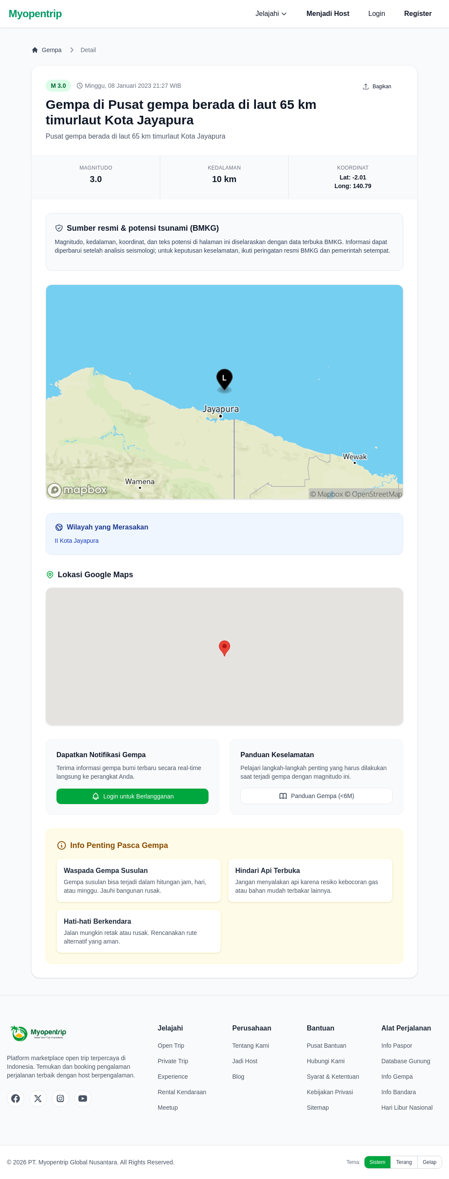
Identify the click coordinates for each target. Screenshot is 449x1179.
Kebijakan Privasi (330, 1092)
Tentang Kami (250, 1045)
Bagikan (376, 86)
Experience (173, 1076)
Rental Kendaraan (182, 1092)
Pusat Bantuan (326, 1045)
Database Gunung (405, 1061)
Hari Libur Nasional (407, 1107)
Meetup (168, 1107)
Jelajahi (271, 13)
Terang (404, 1162)
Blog (238, 1076)
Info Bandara (398, 1092)
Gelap (430, 1162)
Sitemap (318, 1107)
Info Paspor (396, 1045)
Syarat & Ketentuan (333, 1076)
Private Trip (173, 1061)
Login (376, 13)
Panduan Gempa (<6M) (316, 796)
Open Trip (171, 1045)
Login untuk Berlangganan (132, 796)
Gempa (46, 49)
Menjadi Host (327, 13)
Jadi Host (244, 1061)
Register (418, 13)
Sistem (378, 1162)
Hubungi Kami (326, 1061)
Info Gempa (397, 1076)
